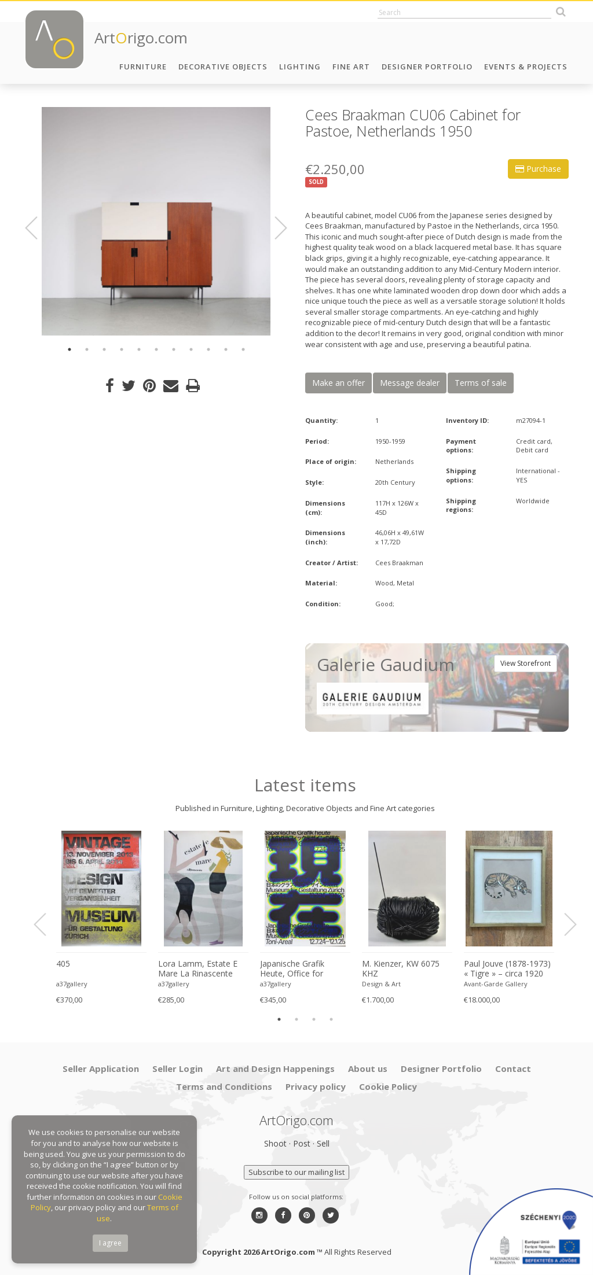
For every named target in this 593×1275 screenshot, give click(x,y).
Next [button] (273, 227)
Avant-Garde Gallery (496, 983)
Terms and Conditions (224, 1086)
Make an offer (338, 382)
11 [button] (243, 349)
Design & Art (381, 983)
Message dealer (410, 382)
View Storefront (525, 663)
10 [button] (226, 349)
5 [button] (139, 349)
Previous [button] (38, 227)
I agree (110, 1243)
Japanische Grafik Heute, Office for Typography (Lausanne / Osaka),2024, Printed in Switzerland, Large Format (303, 969)
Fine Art (351, 66)
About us (367, 1068)
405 (63, 964)
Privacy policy (315, 1086)
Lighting (300, 66)
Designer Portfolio (427, 66)
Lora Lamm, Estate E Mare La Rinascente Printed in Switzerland (198, 969)
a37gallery (71, 983)
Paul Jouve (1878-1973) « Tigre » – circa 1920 (507, 969)
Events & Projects (526, 66)
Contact (513, 1068)
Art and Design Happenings (275, 1068)
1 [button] (69, 349)
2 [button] (87, 349)
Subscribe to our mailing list (296, 1172)
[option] (156, 221)
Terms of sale (481, 382)
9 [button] (208, 349)
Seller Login (177, 1068)
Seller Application (101, 1068)
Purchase (538, 168)
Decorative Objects (223, 66)
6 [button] (156, 349)
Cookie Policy (388, 1086)
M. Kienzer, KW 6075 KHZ (401, 969)
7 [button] (174, 349)
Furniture (143, 66)
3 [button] (104, 349)
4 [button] (121, 349)
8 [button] (191, 349)
